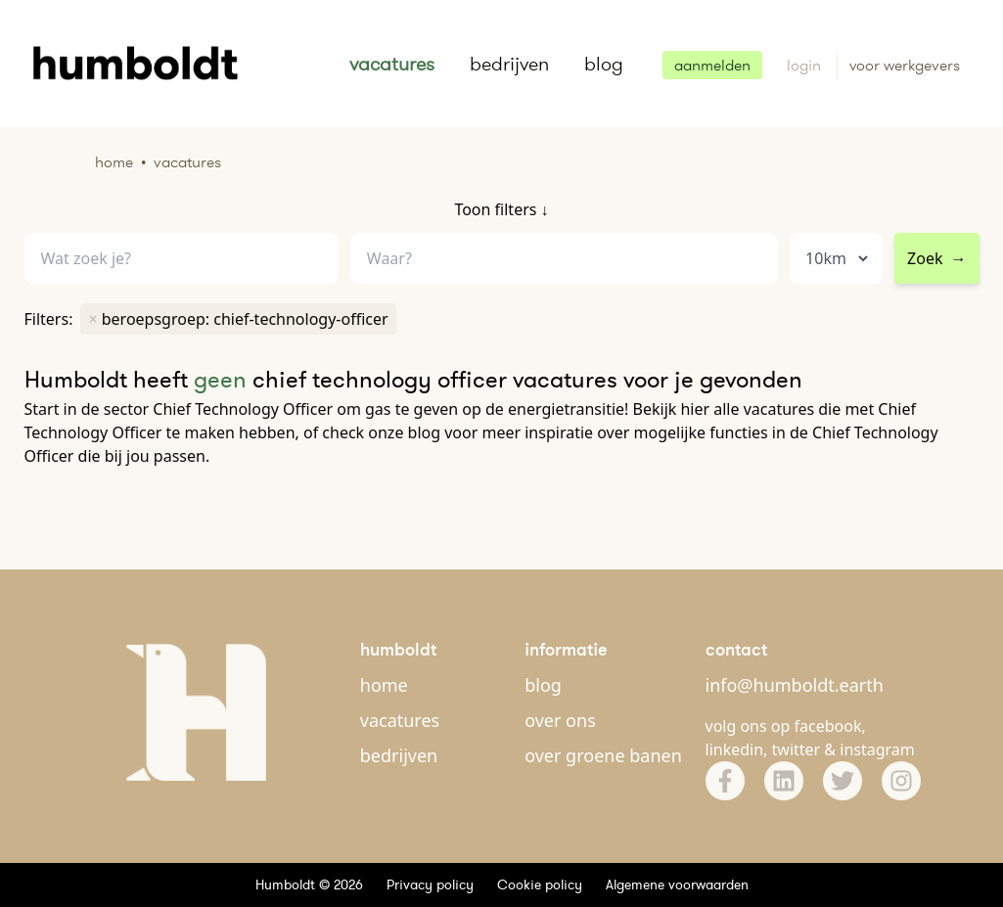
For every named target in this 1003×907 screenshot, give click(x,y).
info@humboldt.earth (795, 685)
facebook (828, 726)
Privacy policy (430, 884)
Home (114, 162)
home (384, 685)
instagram (877, 749)
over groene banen (603, 755)
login (806, 65)
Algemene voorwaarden (677, 884)
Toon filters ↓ (501, 209)
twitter (796, 749)
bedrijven (509, 63)
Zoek (936, 258)
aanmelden (712, 65)
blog (603, 63)
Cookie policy (539, 884)
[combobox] (564, 259)
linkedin (735, 749)
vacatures (391, 63)
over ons (560, 720)
